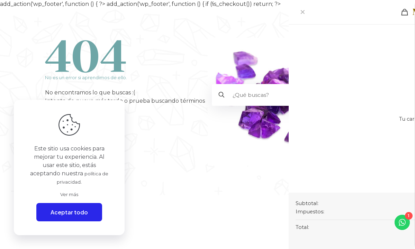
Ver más (69, 193)
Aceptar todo (69, 212)
